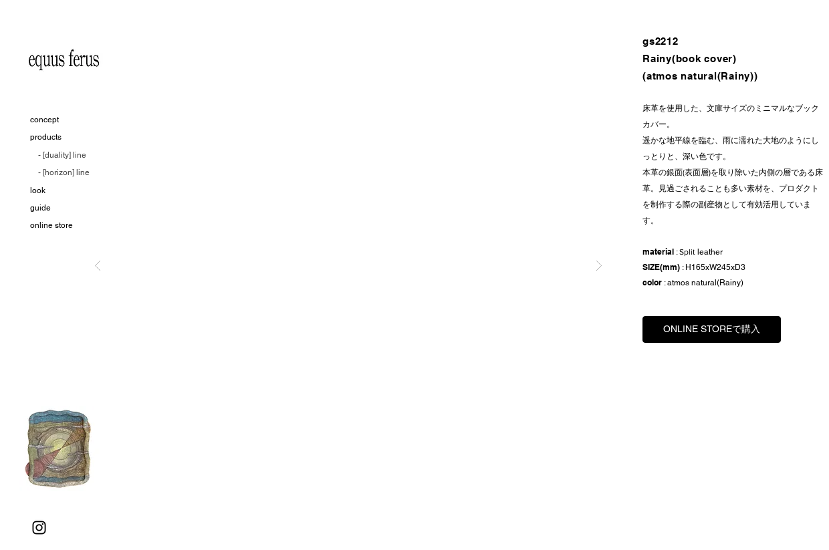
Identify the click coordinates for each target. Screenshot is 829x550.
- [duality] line (62, 155)
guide (40, 208)
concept (44, 119)
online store (51, 225)
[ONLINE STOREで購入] (711, 329)
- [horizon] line (64, 172)
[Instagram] (39, 528)
